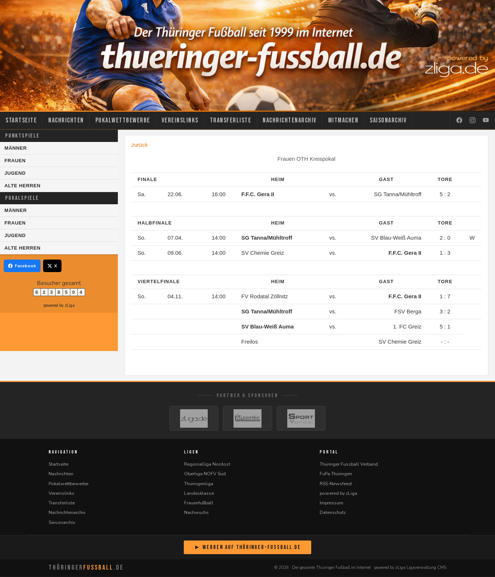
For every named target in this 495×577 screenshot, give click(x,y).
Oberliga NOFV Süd (205, 475)
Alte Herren (22, 185)
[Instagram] (472, 120)
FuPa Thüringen (336, 475)
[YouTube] (486, 120)
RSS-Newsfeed (336, 485)
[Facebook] (459, 120)
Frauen (15, 160)
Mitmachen (343, 120)
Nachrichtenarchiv (290, 120)
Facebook (22, 266)
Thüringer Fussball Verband (349, 465)
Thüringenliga (198, 485)
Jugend (15, 173)
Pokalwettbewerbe (122, 120)
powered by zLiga (59, 305)
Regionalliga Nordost (207, 465)
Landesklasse (199, 494)
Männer (15, 148)
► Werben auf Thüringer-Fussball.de (247, 548)
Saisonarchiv (388, 120)
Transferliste (231, 120)
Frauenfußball (198, 504)
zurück (139, 145)
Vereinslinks (180, 120)
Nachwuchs (196, 513)
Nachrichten (66, 120)
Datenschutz (333, 513)
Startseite (21, 120)
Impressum (331, 504)
